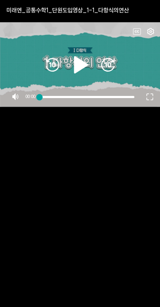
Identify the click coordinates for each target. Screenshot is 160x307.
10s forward (108, 37)
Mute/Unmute (15, 42)
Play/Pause (80, 37)
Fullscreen (150, 31)
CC (137, 31)
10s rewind (52, 37)
